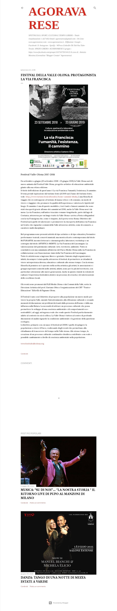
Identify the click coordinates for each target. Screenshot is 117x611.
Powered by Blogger (58, 602)
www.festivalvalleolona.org (32, 343)
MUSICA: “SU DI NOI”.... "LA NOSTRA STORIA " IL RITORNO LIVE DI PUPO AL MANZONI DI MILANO (58, 494)
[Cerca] (94, 7)
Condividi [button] (24, 354)
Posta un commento (38, 503)
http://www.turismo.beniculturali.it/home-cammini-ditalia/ (52, 197)
